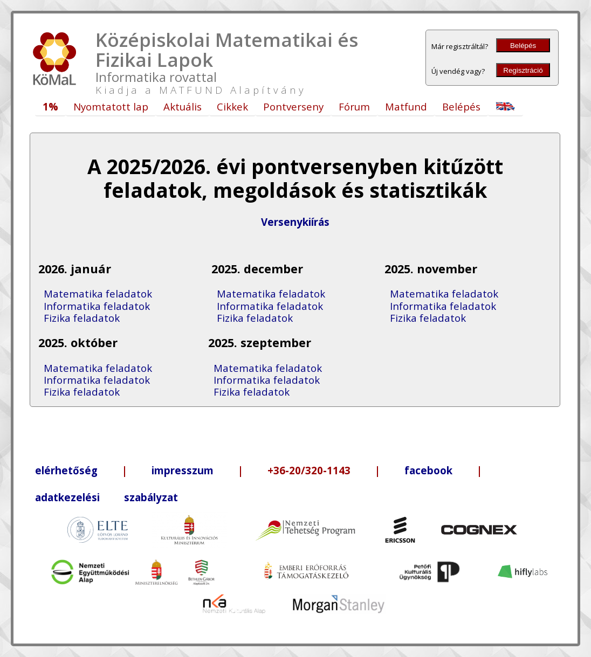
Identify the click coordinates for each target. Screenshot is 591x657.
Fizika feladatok (82, 317)
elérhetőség (66, 470)
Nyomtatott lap (110, 106)
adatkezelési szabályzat (106, 497)
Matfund (406, 106)
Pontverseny (293, 106)
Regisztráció (522, 70)
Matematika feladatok (98, 293)
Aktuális (182, 106)
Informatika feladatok (97, 306)
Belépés (523, 46)
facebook (428, 470)
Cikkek (232, 106)
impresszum (183, 470)
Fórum (354, 106)
